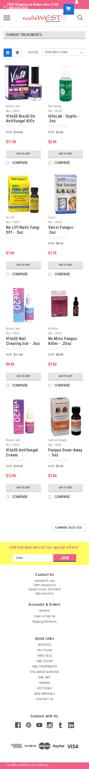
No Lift (10, 217)
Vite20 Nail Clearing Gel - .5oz (23, 341)
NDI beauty (54, 106)
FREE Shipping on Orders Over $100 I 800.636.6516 (31, 6)
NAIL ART (44, 677)
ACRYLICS (44, 644)
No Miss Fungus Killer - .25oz (62, 341)
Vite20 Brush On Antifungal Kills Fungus (20, 121)
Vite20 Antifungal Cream (22, 452)
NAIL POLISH (45, 661)
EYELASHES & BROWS (44, 672)
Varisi (52, 217)
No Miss (53, 328)
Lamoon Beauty (57, 440)
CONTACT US (44, 699)
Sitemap (43, 765)
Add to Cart (23, 153)
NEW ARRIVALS (44, 693)
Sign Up (50, 616)
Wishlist (44, 610)
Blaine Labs (13, 106)
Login (37, 616)
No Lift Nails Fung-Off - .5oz (23, 230)
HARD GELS (44, 655)
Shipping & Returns (44, 621)
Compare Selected (68, 527)
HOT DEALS (44, 688)
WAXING (44, 683)
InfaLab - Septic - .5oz (64, 119)
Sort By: (33, 52)
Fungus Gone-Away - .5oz (65, 452)
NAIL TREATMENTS (44, 666)
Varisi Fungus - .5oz (62, 230)
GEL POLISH (44, 650)
